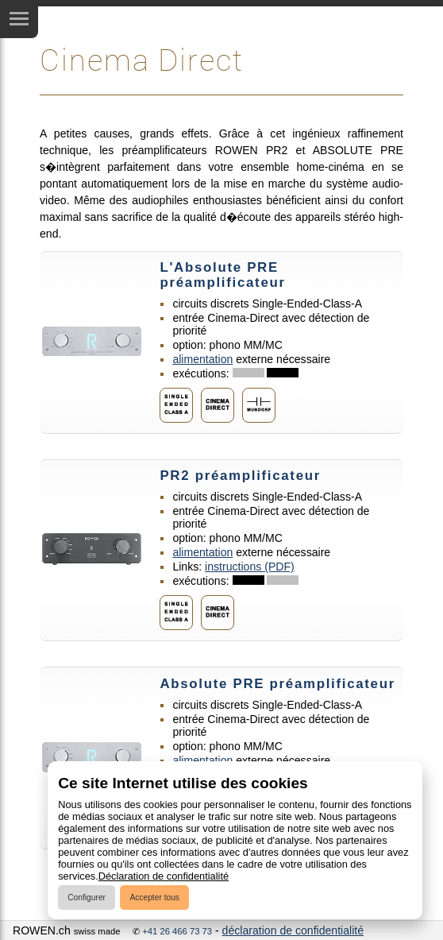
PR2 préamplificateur (240, 475)
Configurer (86, 897)
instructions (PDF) (250, 566)
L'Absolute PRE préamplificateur (222, 275)
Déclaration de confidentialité (163, 876)
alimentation (202, 359)
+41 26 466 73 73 (177, 931)
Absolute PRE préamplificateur (277, 683)
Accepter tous (154, 897)
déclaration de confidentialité (293, 930)
